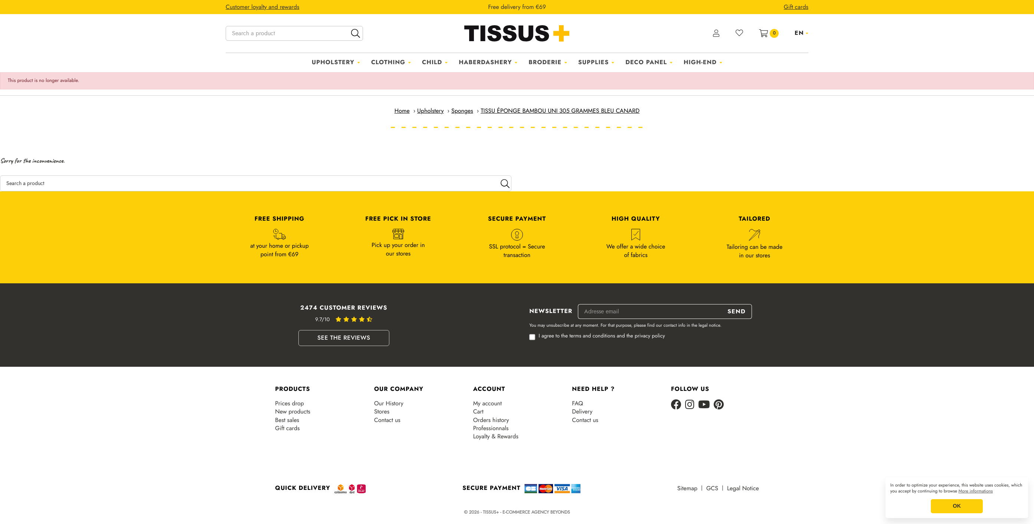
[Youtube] (704, 405)
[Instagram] (689, 405)
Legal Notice (743, 488)
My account (487, 403)
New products (292, 412)
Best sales (287, 420)
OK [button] (957, 506)
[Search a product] (294, 33)
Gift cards (287, 428)
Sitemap (687, 488)
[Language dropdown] (801, 33)
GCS (712, 488)
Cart (478, 412)
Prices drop (289, 403)
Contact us (387, 420)
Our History (388, 403)
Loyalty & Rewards (495, 436)
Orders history (491, 420)
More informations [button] (976, 491)
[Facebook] (676, 405)
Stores (381, 412)
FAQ (577, 403)
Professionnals (491, 428)
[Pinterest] (719, 405)
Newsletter (550, 311)
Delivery (582, 412)
